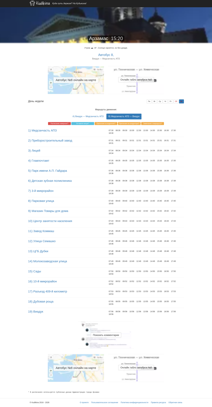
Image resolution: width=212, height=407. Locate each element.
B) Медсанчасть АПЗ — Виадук (123, 116)
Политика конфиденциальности (134, 402)
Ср (160, 101)
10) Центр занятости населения (50, 221)
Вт (154, 101)
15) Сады (34, 271)
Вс (181, 101)
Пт (171, 101)
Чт (165, 101)
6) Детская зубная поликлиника (50, 180)
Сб (176, 101)
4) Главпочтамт (38, 160)
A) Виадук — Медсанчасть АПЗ (88, 116)
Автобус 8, (106, 55)
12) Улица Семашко (42, 241)
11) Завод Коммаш (41, 231)
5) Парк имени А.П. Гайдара (47, 170)
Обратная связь (175, 402)
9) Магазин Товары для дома (48, 211)
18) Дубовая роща (40, 301)
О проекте (84, 402)
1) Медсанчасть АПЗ (42, 130)
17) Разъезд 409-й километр (47, 291)
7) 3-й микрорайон (41, 190)
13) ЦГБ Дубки (38, 251)
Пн (149, 101)
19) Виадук (35, 311)
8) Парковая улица (41, 201)
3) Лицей (34, 150)
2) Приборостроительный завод (50, 140)
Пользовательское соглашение (104, 402)
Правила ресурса (158, 402)
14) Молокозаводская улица (47, 261)
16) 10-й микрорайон (42, 281)
